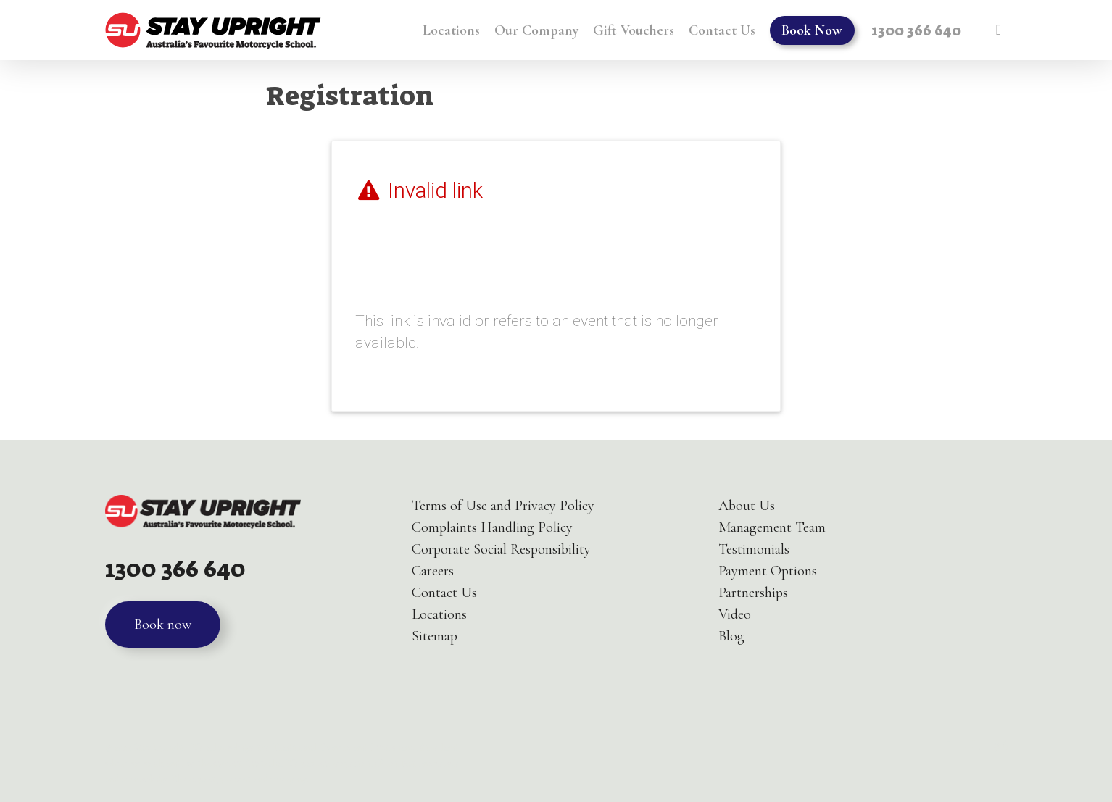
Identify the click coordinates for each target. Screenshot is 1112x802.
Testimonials (753, 549)
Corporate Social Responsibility (501, 549)
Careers (433, 571)
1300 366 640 (175, 569)
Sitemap (434, 636)
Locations (439, 614)
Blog (731, 636)
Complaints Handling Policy (492, 527)
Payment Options (767, 571)
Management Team (772, 527)
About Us (746, 506)
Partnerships (753, 593)
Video (734, 614)
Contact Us (444, 593)
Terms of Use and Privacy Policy (503, 506)
